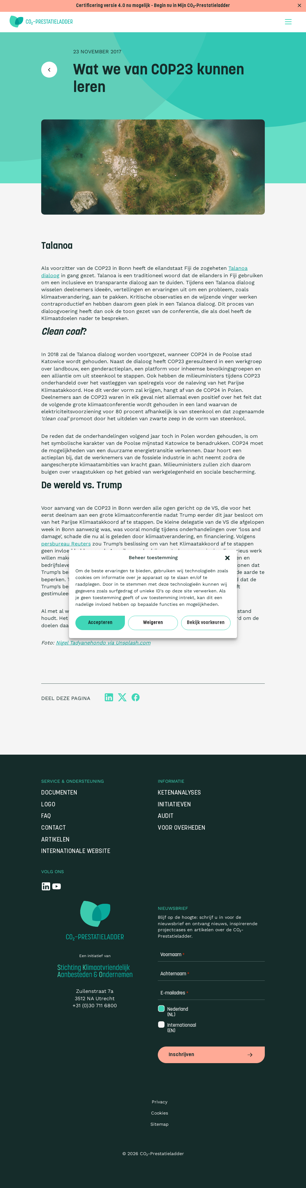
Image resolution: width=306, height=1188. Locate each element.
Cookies (159, 1113)
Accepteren (100, 623)
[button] (227, 558)
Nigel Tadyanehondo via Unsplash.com (103, 643)
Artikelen (55, 840)
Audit (166, 816)
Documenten (59, 793)
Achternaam (174, 974)
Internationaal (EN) (181, 1028)
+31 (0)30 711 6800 (95, 1005)
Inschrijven (211, 1054)
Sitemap (159, 1124)
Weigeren (153, 623)
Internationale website (75, 852)
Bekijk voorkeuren (206, 623)
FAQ (46, 816)
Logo (48, 805)
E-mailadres (174, 993)
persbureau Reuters (66, 544)
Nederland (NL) (177, 1012)
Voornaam (172, 955)
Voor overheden (181, 828)
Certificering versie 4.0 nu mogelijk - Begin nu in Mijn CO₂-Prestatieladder (153, 6)
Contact (53, 828)
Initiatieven (174, 805)
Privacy (159, 1101)
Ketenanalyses (179, 793)
